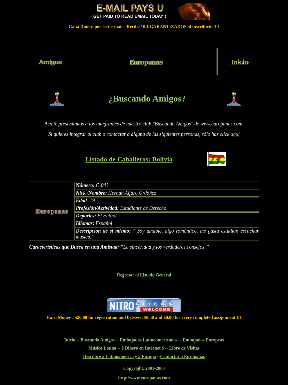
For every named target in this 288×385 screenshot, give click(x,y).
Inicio (69, 339)
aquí (235, 134)
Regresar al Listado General (144, 275)
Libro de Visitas (184, 348)
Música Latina (102, 348)
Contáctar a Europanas (182, 356)
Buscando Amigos (97, 339)
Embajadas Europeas (203, 339)
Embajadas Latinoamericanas (148, 339)
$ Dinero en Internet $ (143, 348)
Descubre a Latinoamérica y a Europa (119, 356)
